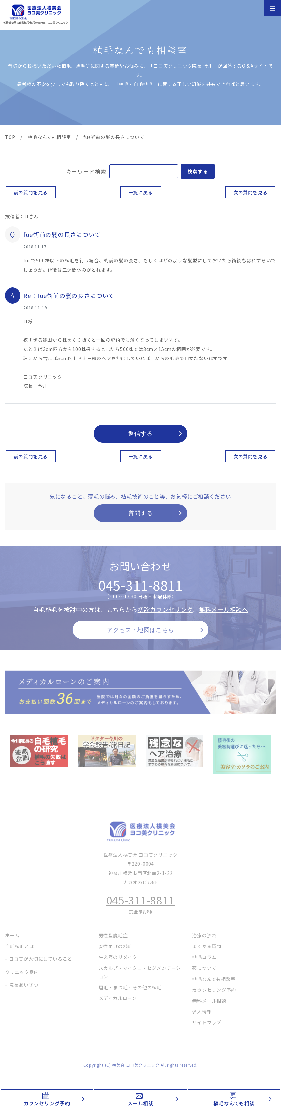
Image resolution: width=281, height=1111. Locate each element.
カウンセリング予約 (47, 1103)
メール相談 (140, 1103)
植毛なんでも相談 (233, 1103)
